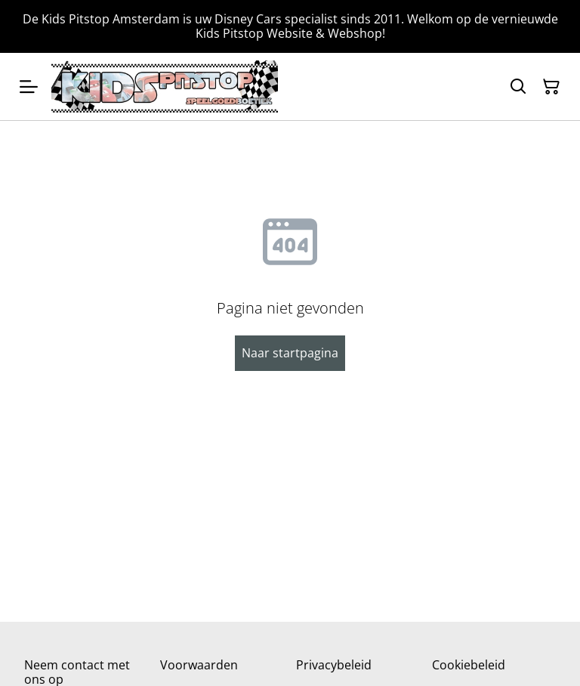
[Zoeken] (518, 87)
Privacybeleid (334, 665)
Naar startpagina (290, 353)
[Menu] (28, 86)
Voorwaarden (199, 665)
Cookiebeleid (468, 665)
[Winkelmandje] (551, 87)
